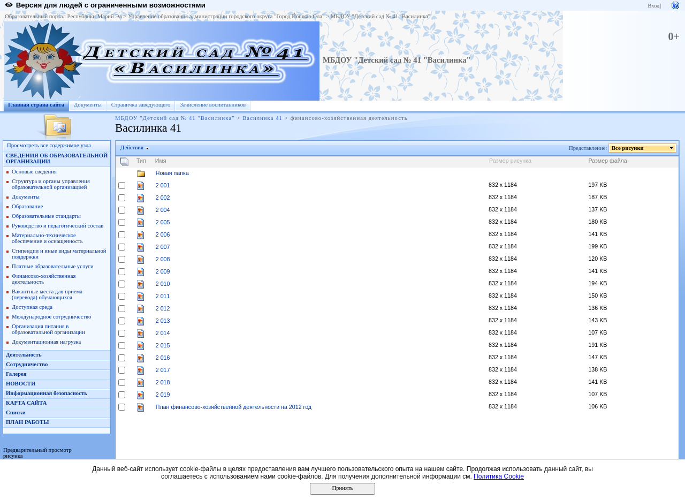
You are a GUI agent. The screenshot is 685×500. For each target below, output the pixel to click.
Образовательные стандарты (46, 216)
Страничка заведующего (141, 105)
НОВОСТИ (20, 384)
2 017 (163, 370)
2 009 (163, 271)
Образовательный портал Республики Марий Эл (63, 16)
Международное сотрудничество (51, 317)
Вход (653, 6)
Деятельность (24, 355)
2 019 (163, 394)
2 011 (163, 296)
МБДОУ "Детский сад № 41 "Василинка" (380, 16)
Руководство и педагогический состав (57, 226)
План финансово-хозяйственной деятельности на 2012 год (233, 407)
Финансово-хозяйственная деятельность (43, 279)
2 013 (163, 320)
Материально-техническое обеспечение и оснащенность (47, 238)
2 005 (163, 222)
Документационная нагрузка (46, 342)
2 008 (163, 259)
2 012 (163, 308)
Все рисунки (628, 148)
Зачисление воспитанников (213, 105)
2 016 (163, 357)
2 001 (163, 185)
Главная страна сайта (36, 105)
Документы (88, 105)
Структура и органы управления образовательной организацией (51, 184)
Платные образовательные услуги (53, 266)
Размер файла (607, 160)
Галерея (16, 374)
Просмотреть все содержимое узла (49, 145)
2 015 (163, 345)
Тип (141, 160)
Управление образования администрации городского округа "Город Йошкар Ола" (226, 16)
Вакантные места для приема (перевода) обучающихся (47, 294)
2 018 (163, 382)
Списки (16, 412)
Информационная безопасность (46, 393)
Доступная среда (32, 307)
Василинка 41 (262, 118)
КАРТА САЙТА (26, 403)
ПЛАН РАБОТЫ (27, 422)
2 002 (163, 197)
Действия (132, 147)
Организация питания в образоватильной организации (48, 329)
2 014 (163, 333)
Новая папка (172, 173)
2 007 (163, 247)
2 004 (163, 210)
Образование (27, 206)
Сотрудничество (27, 364)
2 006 (163, 234)
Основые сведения (34, 172)
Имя (160, 160)
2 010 (163, 284)
